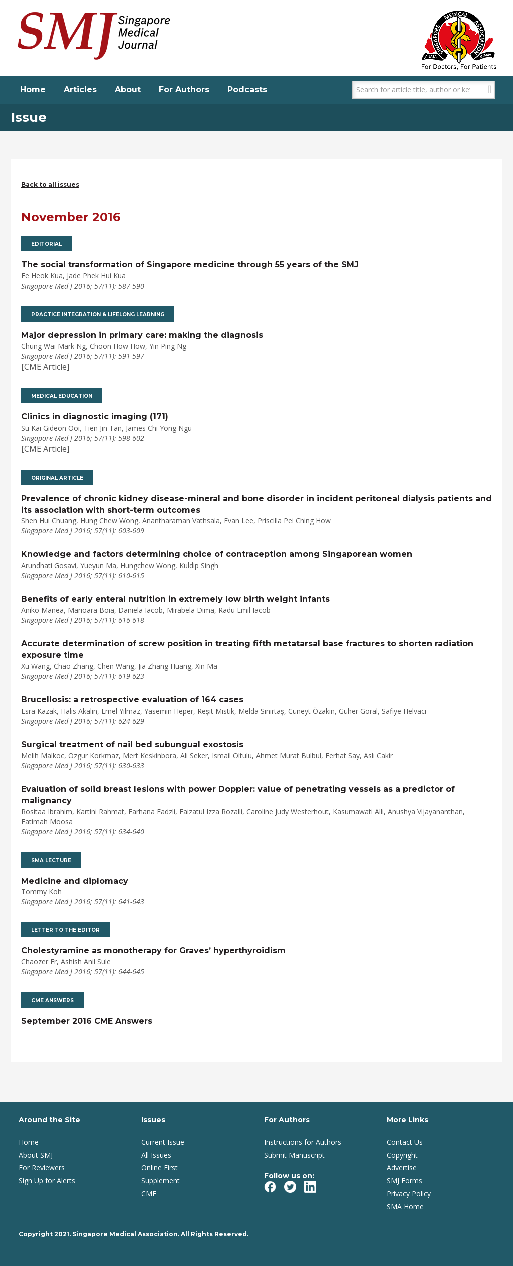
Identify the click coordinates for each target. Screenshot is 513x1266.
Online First (159, 1167)
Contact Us (405, 1142)
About (128, 89)
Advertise (402, 1167)
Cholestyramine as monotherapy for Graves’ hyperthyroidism (153, 950)
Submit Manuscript (294, 1155)
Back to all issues (50, 184)
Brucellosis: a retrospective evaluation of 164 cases (132, 700)
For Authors (184, 89)
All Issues (156, 1155)
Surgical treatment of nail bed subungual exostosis (132, 744)
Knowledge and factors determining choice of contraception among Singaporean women (216, 554)
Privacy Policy (409, 1193)
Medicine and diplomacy (74, 881)
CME (148, 1193)
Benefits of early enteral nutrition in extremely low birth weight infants (175, 599)
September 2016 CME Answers (86, 1021)
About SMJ (36, 1155)
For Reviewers (42, 1167)
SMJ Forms (404, 1180)
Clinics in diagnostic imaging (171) (94, 416)
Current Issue (162, 1142)
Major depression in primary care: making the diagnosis (142, 335)
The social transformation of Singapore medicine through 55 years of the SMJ (190, 264)
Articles (80, 89)
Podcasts (247, 89)
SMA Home (405, 1206)
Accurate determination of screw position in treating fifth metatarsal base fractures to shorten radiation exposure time (247, 649)
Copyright (402, 1155)
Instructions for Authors (302, 1142)
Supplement (160, 1180)
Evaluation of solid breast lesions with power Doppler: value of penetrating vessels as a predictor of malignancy (238, 794)
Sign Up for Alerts (47, 1180)
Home (33, 89)
